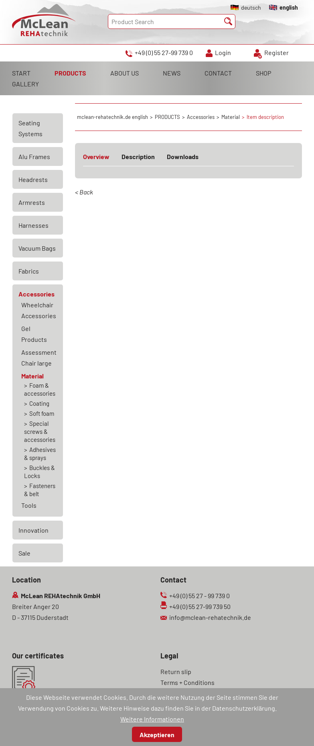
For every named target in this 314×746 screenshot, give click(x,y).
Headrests (33, 179)
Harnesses (33, 225)
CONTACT (218, 73)
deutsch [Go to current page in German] (251, 7)
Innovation (33, 530)
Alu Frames (34, 156)
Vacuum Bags (37, 248)
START (21, 73)
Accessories (36, 294)
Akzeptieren (157, 734)
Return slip (175, 671)
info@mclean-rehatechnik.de (210, 617)
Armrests (31, 202)
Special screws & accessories (39, 431)
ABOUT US (124, 73)
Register (276, 52)
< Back (84, 192)
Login (223, 52)
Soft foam (41, 413)
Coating (39, 403)
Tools (28, 505)
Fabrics (28, 271)
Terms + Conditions (187, 682)
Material (32, 376)
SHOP (263, 73)
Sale (24, 553)
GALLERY (25, 84)
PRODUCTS (70, 73)
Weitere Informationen (152, 719)
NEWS (171, 73)
